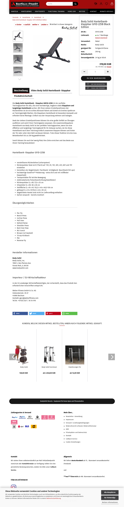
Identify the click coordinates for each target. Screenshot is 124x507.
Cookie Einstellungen (73, 442)
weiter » (35, 25)
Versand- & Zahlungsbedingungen (77, 423)
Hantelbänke (26, 11)
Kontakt (93, 11)
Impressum (70, 420)
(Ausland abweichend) (101, 38)
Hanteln (14, 11)
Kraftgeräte (40, 11)
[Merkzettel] (106, 4)
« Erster (18, 25)
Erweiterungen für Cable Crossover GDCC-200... (75, 367)
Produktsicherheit (23, 96)
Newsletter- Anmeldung (74, 416)
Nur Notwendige (109, 498)
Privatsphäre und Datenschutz (76, 432)
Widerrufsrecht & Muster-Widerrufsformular (81, 426)
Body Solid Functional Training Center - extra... (49, 367)
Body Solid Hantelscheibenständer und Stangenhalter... (24, 367)
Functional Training (56, 11)
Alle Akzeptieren (110, 492)
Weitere (82, 11)
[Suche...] (75, 4)
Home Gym (72, 11)
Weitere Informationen (110, 502)
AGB (67, 429)
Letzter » (44, 25)
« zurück (27, 25)
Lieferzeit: (85, 35)
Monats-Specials (106, 11)
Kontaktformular (28, 464)
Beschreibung (21, 90)
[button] (95, 4)
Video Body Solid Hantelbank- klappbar (50, 90)
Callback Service (71, 439)
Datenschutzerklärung (53, 498)
